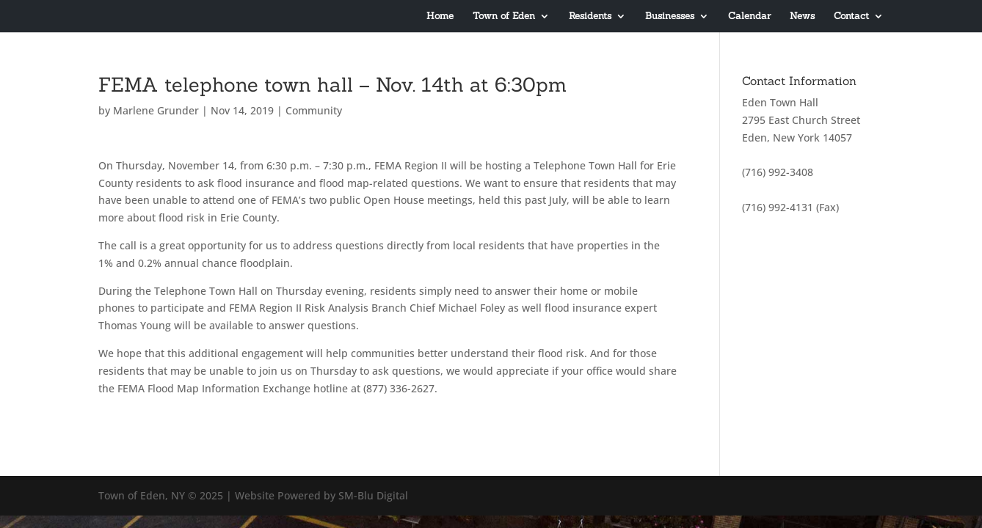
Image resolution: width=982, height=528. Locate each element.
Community (313, 110)
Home (440, 16)
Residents (590, 16)
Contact (851, 16)
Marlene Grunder (156, 110)
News (802, 16)
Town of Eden (504, 16)
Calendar (749, 16)
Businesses (669, 16)
